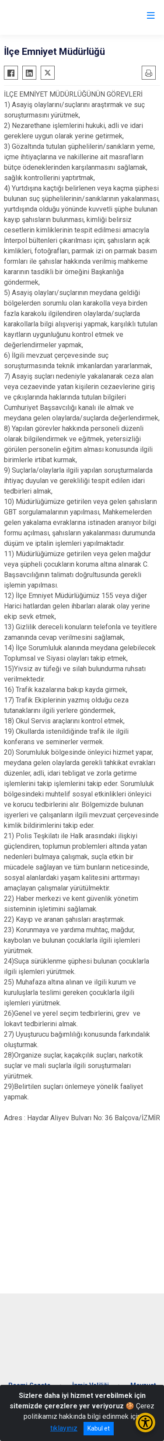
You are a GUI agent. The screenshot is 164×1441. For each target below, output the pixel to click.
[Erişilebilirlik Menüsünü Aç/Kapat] (145, 1422)
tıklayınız (63, 1428)
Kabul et (98, 1428)
